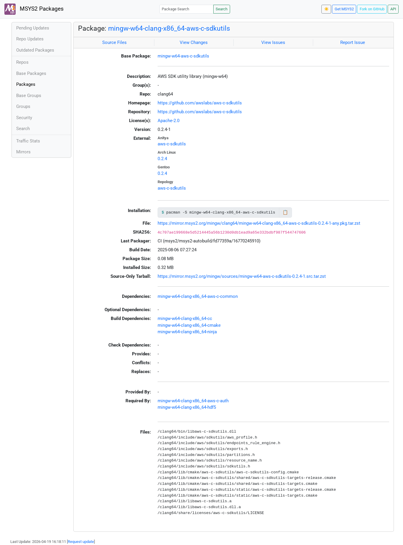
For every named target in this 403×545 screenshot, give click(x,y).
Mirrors (23, 152)
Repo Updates (30, 39)
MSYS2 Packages (34, 9)
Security (24, 117)
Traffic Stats (28, 141)
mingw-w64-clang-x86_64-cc (185, 318)
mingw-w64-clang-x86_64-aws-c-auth (193, 400)
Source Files (114, 42)
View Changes (194, 42)
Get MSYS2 (344, 9)
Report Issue (352, 42)
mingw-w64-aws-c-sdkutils (183, 56)
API (393, 9)
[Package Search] (186, 9)
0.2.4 (162, 158)
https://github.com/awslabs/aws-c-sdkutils (200, 103)
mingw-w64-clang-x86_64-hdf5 (187, 407)
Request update (81, 541)
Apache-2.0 (168, 120)
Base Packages (31, 73)
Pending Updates (32, 28)
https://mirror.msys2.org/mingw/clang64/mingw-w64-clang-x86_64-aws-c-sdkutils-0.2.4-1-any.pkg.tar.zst (259, 223)
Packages (25, 84)
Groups (23, 106)
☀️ (326, 9)
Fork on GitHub (372, 9)
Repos (22, 62)
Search (221, 9)
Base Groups (28, 95)
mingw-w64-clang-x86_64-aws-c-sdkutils (169, 28)
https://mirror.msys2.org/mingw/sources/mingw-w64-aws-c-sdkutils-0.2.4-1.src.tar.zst (242, 276)
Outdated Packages (35, 50)
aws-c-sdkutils (172, 144)
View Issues (273, 42)
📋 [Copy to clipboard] (285, 212)
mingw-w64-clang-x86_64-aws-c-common (198, 296)
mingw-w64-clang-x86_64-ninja (187, 331)
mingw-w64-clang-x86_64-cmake (189, 325)
